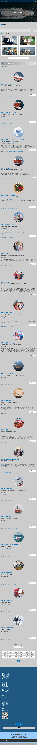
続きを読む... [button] (31, 94)
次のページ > (20, 644)
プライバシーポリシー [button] (18, 724)
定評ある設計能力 (6, 675)
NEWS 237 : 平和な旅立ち (7, 255)
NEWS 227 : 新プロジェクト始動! (9, 344)
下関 (13, 463)
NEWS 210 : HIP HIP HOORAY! (8, 489)
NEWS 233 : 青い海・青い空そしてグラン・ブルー (12, 283)
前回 (3, 465)
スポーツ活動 (5, 704)
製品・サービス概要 (6, 673)
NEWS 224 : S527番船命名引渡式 (9, 401)
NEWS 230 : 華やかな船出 (7, 313)
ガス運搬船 (6, 123)
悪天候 (16, 528)
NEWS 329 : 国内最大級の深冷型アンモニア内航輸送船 (13, 141)
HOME (32, 30)
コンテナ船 (4, 682)
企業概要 (4, 697)
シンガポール (13, 384)
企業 (13, 144)
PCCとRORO (5, 690)
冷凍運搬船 (4, 684)
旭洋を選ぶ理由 (5, 674)
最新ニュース (5, 710)
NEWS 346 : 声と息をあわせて (8, 85)
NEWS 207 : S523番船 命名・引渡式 (9, 517)
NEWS (36, 30)
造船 (11, 88)
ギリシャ (12, 265)
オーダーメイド (5, 689)
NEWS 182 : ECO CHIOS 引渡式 (8, 628)
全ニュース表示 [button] (18, 646)
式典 (9, 123)
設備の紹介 (4, 702)
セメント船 (4, 685)
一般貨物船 (4, 691)
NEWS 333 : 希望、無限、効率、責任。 (10, 113)
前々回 (6, 465)
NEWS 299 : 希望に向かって (8, 169)
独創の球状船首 (5, 676)
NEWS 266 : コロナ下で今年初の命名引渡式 (11, 196)
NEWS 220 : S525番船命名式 (8, 431)
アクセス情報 (5, 703)
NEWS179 (4, 634)
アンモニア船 (7, 151)
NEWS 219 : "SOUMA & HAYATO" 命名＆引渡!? (11, 460)
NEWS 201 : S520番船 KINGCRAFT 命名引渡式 (11, 545)
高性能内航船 (5, 686)
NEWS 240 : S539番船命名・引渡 (9, 226)
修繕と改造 (4, 678)
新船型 (21, 151)
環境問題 (18, 151)
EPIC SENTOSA (17, 436)
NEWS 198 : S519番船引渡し (8, 573)
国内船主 (12, 123)
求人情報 (4, 705)
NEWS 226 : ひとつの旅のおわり (9, 374)
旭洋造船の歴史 (5, 701)
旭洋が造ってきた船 (6, 677)
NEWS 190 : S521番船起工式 (8, 601)
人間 (11, 463)
